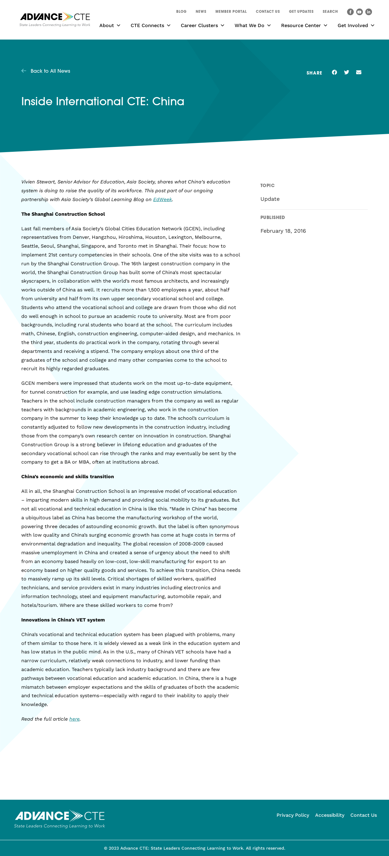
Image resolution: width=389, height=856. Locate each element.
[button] (330, 13)
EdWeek (162, 199)
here (74, 719)
